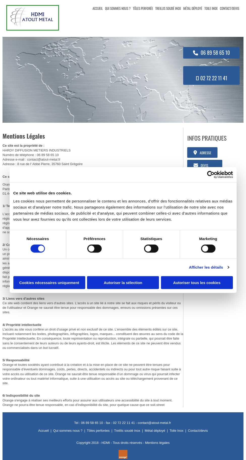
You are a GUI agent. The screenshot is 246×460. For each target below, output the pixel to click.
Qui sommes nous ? (68, 430)
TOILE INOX (210, 8)
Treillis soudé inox (127, 430)
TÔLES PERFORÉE (143, 8)
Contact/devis (198, 430)
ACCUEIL (98, 8)
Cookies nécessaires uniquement (49, 282)
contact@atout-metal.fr (44, 159)
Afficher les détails (206, 267)
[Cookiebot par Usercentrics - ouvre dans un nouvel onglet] (211, 174)
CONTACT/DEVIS (229, 8)
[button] (211, 53)
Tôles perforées (98, 430)
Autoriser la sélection (123, 282)
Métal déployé (155, 430)
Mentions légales (157, 443)
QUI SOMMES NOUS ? (117, 8)
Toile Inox (176, 430)
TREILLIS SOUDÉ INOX (168, 8)
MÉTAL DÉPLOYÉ (192, 8)
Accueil (43, 430)
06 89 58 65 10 (48, 155)
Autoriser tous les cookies (197, 282)
